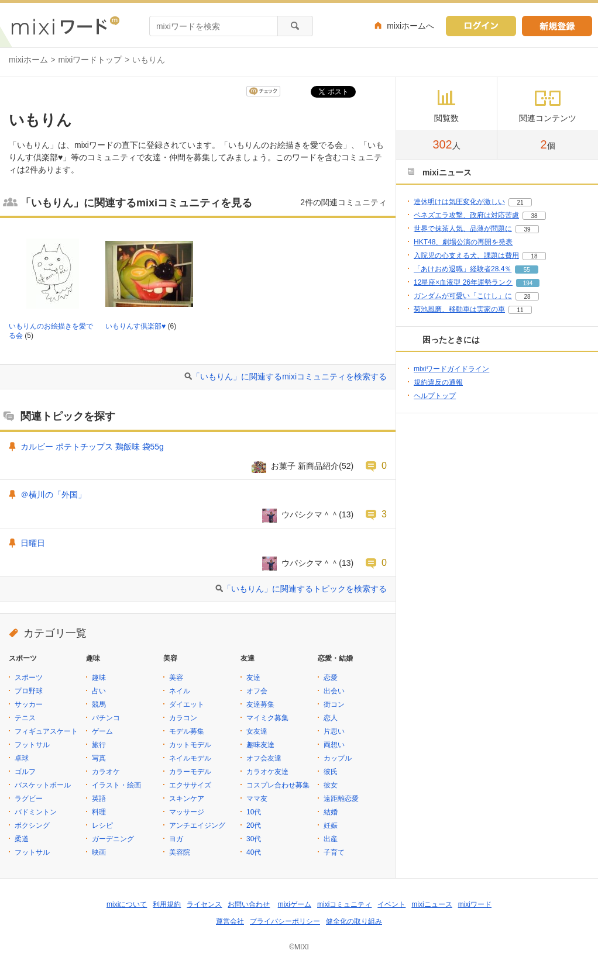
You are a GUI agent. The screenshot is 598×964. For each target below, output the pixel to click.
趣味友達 (260, 745)
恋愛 (331, 677)
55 (527, 270)
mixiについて (126, 904)
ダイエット (186, 704)
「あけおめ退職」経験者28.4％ (462, 269)
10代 (253, 812)
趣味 (99, 677)
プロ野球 (29, 691)
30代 (253, 839)
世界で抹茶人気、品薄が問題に (463, 228)
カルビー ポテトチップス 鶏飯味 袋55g (92, 446)
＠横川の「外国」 (53, 494)
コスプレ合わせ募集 (278, 785)
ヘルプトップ (435, 396)
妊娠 (331, 825)
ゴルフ (25, 772)
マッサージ (186, 812)
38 (534, 216)
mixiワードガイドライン (451, 369)
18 (534, 256)
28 (527, 296)
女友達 (256, 731)
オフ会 (256, 691)
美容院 (179, 852)
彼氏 (331, 772)
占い (99, 691)
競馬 (99, 704)
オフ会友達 (263, 758)
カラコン (183, 718)
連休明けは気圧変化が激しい (459, 202)
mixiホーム (28, 59)
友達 (253, 677)
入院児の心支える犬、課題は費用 (466, 255)
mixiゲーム (294, 904)
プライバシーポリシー (285, 921)
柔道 (22, 839)
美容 (176, 677)
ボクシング (32, 825)
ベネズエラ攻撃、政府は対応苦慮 (466, 215)
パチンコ (106, 718)
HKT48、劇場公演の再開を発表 (463, 242)
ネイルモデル (190, 758)
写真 (99, 758)
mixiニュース (431, 904)
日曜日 (32, 543)
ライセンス (204, 904)
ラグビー (29, 798)
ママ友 (256, 798)
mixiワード (475, 904)
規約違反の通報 (438, 382)
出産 (331, 839)
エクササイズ (190, 785)
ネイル (179, 691)
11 (520, 310)
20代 (253, 825)
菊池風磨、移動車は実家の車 (459, 309)
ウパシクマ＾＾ (310, 514)
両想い (334, 745)
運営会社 (230, 921)
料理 (99, 812)
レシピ (102, 825)
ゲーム (102, 731)
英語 (99, 798)
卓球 (22, 758)
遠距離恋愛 (341, 798)
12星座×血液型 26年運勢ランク (463, 282)
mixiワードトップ (90, 59)
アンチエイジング (197, 825)
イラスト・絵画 (116, 785)
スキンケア (186, 798)
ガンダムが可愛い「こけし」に (463, 296)
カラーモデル (190, 772)
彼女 (331, 785)
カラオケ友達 (267, 772)
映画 (99, 852)
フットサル (32, 745)
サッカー (29, 704)
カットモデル (190, 745)
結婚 (331, 812)
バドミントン (36, 812)
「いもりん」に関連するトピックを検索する (305, 588)
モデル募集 (186, 731)
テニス (25, 718)
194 (528, 283)
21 (520, 202)
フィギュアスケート (46, 731)
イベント (391, 904)
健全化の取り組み (354, 921)
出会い (334, 691)
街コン (334, 704)
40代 (253, 852)
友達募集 (260, 704)
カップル (338, 758)
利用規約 (167, 904)
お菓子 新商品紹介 (305, 466)
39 (527, 229)
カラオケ (106, 772)
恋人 (331, 718)
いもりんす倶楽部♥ (135, 326)
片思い (334, 731)
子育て (334, 852)
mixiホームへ (410, 25)
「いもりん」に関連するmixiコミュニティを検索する (289, 376)
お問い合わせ (249, 904)
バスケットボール (43, 785)
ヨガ (176, 839)
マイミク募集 (267, 718)
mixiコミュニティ (344, 904)
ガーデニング (113, 839)
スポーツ (29, 677)
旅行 (99, 745)
